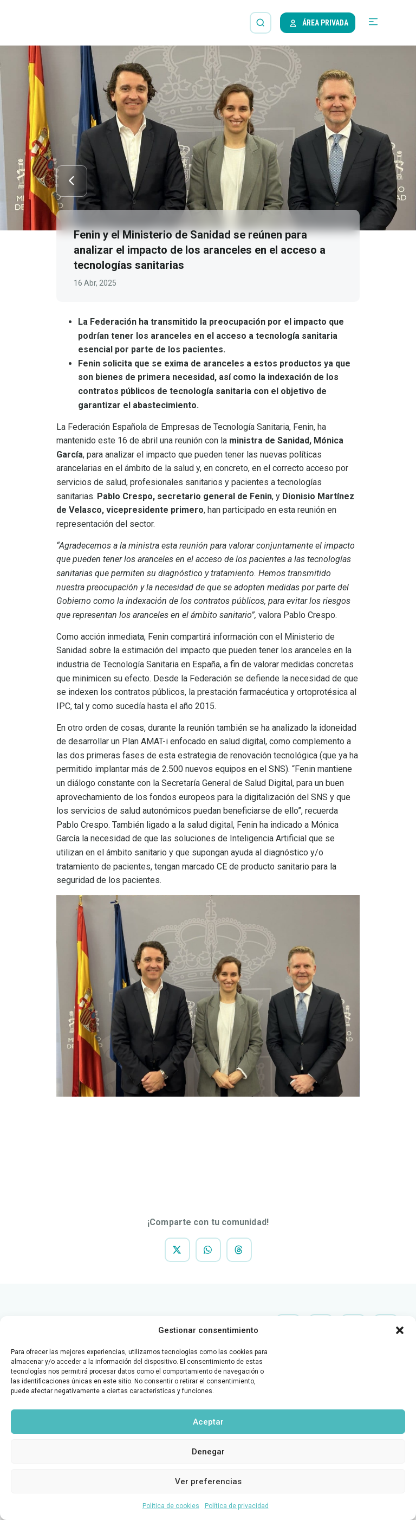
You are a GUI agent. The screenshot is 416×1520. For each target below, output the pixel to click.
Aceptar (208, 1422)
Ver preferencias (208, 1481)
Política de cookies (170, 1506)
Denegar (208, 1452)
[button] (399, 1330)
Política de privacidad (237, 1506)
